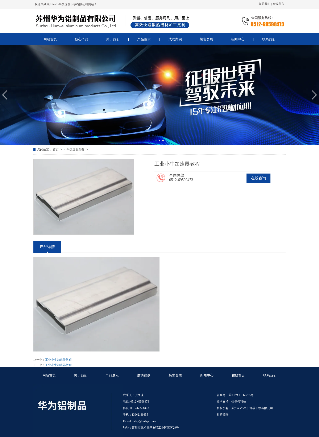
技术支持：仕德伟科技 (231, 401)
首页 (56, 149)
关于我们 (80, 375)
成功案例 (143, 375)
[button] (156, 140)
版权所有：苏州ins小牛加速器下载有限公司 (245, 408)
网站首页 (49, 375)
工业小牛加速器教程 (58, 359)
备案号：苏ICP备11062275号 (235, 395)
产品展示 (112, 375)
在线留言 (278, 3)
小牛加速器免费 (74, 149)
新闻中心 (207, 375)
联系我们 (270, 375)
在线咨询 (258, 178)
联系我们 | (266, 3)
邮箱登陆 (222, 414)
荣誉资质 (175, 375)
